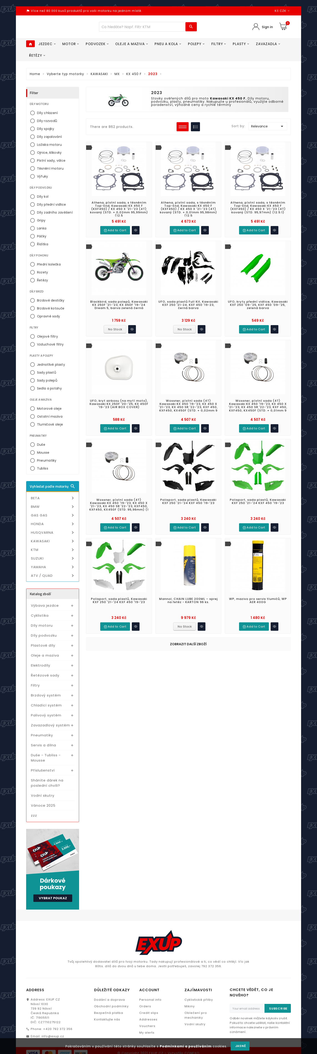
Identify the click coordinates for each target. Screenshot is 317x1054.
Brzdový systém (46, 697)
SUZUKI (53, 560)
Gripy (41, 222)
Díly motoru (42, 627)
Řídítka (42, 246)
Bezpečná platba (108, 1015)
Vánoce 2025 (43, 807)
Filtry (35, 687)
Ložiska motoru (49, 146)
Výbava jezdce (45, 607)
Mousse (43, 454)
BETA (53, 500)
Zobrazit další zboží (188, 646)
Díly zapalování (49, 138)
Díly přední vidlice (51, 206)
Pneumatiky (47, 462)
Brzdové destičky (51, 302)
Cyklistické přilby (199, 1001)
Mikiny (190, 1008)
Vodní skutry (42, 797)
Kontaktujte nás (107, 1021)
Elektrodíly (40, 667)
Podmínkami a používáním (186, 1046)
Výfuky (42, 178)
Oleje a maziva (45, 657)
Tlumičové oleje (50, 426)
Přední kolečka (49, 266)
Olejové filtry (47, 338)
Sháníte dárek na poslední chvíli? (47, 785)
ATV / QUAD (53, 577)
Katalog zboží (40, 595)
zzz (34, 817)
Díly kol (42, 198)
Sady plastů (46, 374)
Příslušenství (43, 772)
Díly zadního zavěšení (55, 214)
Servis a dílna (43, 747)
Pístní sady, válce (51, 162)
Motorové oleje (49, 410)
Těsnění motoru (50, 170)
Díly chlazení (47, 114)
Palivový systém (46, 717)
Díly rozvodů (47, 122)
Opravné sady (48, 318)
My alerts (147, 1034)
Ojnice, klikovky (49, 154)
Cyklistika (40, 617)
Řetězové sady (45, 677)
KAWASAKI (53, 543)
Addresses (148, 1021)
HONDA (53, 525)
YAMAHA (53, 569)
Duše (41, 446)
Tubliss (42, 470)
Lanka (42, 230)
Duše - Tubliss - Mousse (46, 759)
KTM (53, 551)
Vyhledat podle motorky (52, 488)
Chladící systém (46, 707)
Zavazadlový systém (50, 727)
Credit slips (148, 1015)
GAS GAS (53, 517)
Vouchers (147, 1028)
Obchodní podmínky (111, 1008)
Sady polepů (47, 382)
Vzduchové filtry (50, 346)
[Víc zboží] (142, 27)
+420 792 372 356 (57, 1031)
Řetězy (42, 282)
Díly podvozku (44, 637)
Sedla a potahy (49, 390)
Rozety (42, 274)
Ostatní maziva (49, 418)
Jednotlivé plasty (51, 366)
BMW (53, 508)
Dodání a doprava (109, 1001)
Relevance (268, 128)
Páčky (42, 238)
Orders (145, 1008)
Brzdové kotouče (51, 310)
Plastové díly (43, 647)
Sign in (267, 27)
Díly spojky (45, 130)
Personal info (150, 1001)
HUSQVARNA (53, 534)
